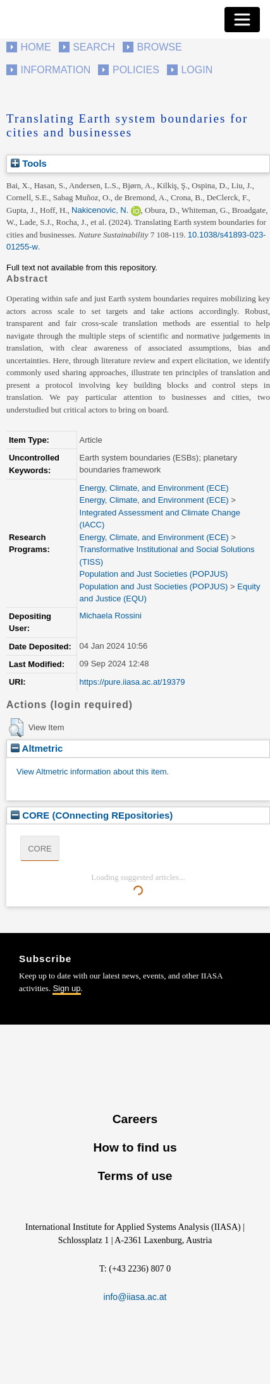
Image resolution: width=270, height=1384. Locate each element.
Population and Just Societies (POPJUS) (154, 574)
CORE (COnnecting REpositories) (92, 815)
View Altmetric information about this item (91, 771)
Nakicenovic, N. (99, 210)
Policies (136, 69)
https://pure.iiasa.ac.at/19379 (132, 682)
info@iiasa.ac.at (135, 1297)
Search (94, 47)
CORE (40, 848)
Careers (135, 1119)
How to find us (134, 1147)
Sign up (66, 988)
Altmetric (37, 748)
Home (36, 47)
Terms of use (134, 1175)
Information (56, 69)
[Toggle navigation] (242, 19)
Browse (159, 47)
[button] (16, 727)
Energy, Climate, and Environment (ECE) (154, 488)
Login (196, 69)
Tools (29, 163)
